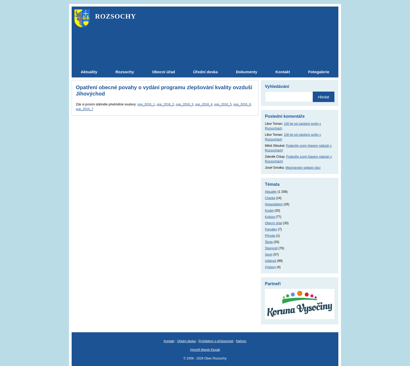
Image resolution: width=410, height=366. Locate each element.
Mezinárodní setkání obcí (303, 168)
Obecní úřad (273, 223)
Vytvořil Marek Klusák (205, 350)
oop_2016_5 (223, 104)
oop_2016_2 (165, 104)
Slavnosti (271, 248)
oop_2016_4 (204, 104)
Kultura (270, 217)
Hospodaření (274, 204)
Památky (271, 229)
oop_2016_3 (184, 104)
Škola (269, 242)
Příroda (270, 236)
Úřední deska (186, 341)
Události (270, 261)
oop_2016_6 (242, 104)
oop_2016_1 (146, 104)
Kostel (269, 210)
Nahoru (241, 341)
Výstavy (270, 267)
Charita (270, 198)
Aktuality (271, 192)
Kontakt (169, 341)
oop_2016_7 (84, 109)
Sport (268, 254)
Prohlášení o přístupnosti (215, 341)
